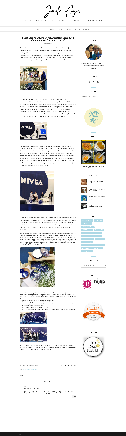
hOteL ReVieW (86, 245)
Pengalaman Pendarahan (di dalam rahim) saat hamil (96, 205)
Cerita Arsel (94, 235)
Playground (85, 242)
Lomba (84, 235)
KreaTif (97, 220)
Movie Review (85, 248)
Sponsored (34, 369)
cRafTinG (96, 248)
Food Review (85, 220)
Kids (28, 369)
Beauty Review (86, 239)
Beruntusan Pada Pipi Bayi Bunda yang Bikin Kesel (96, 182)
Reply (74, 396)
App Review (98, 245)
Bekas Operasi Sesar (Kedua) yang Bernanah (97, 190)
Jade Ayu (27, 434)
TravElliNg (85, 223)
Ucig (25, 386)
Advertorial (85, 229)
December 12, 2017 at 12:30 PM (31, 388)
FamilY (25, 369)
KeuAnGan (98, 239)
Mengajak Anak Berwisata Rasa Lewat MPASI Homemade (93, 167)
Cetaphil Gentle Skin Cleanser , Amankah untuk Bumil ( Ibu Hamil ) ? (97, 198)
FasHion (96, 232)
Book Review (85, 251)
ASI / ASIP (97, 229)
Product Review (86, 226)
